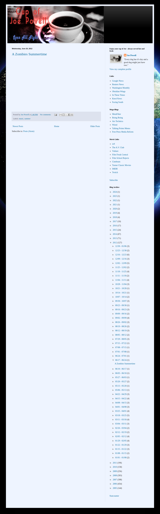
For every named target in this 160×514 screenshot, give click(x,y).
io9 (113, 144)
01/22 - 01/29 (121, 445)
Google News (118, 81)
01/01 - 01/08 (121, 457)
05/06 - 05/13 (121, 390)
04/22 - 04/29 (121, 394)
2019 (115, 213)
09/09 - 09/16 (121, 314)
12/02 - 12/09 (121, 263)
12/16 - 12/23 (121, 255)
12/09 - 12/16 (121, 259)
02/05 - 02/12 (121, 436)
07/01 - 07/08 (121, 352)
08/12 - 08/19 (121, 330)
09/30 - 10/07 (121, 301)
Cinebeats (116, 162)
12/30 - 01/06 (121, 246)
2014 (115, 234)
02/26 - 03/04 (121, 428)
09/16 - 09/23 (121, 309)
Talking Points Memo (121, 128)
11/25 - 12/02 (121, 267)
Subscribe (114, 180)
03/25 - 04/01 (121, 411)
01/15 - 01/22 (121, 449)
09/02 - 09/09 (121, 318)
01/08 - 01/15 (121, 453)
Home (56, 126)
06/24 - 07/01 (121, 356)
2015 (115, 230)
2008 (115, 475)
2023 (115, 196)
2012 (115, 242)
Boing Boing (117, 118)
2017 (115, 221)
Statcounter (114, 496)
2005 (115, 488)
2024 (115, 192)
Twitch (115, 172)
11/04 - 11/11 (121, 280)
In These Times (118, 95)
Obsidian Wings (119, 91)
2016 (115, 226)
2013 (115, 238)
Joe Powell (131, 55)
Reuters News (118, 84)
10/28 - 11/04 (121, 284)
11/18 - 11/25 (121, 271)
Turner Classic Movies (121, 165)
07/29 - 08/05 (121, 339)
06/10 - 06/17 (121, 369)
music (21, 119)
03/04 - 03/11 (121, 424)
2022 (115, 200)
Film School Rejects (120, 158)
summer (27, 119)
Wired (114, 125)
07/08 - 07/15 (121, 347)
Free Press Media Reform (122, 132)
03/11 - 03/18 (121, 419)
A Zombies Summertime (29, 54)
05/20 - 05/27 (121, 381)
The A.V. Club (118, 147)
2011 (115, 463)
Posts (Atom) (28, 131)
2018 (115, 217)
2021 (115, 204)
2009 (115, 471)
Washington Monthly (121, 88)
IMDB (115, 169)
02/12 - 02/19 (121, 432)
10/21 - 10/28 (121, 288)
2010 (115, 467)
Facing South (117, 102)
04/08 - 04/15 (121, 403)
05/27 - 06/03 (121, 377)
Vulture (115, 151)
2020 (115, 209)
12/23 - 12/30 (121, 250)
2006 (115, 484)
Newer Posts (18, 126)
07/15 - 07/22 (121, 343)
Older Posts (95, 126)
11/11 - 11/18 (121, 276)
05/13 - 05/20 (121, 386)
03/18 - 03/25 (121, 415)
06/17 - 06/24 (121, 360)
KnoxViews (117, 98)
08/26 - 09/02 (121, 322)
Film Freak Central (120, 155)
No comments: (46, 115)
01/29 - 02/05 (121, 441)
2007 (115, 480)
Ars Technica (117, 121)
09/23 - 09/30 (121, 305)
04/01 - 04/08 (121, 407)
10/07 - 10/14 (121, 297)
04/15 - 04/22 (121, 398)
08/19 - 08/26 (121, 326)
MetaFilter (116, 114)
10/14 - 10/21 (121, 293)
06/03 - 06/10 (121, 373)
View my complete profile (120, 69)
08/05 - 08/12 (121, 335)
